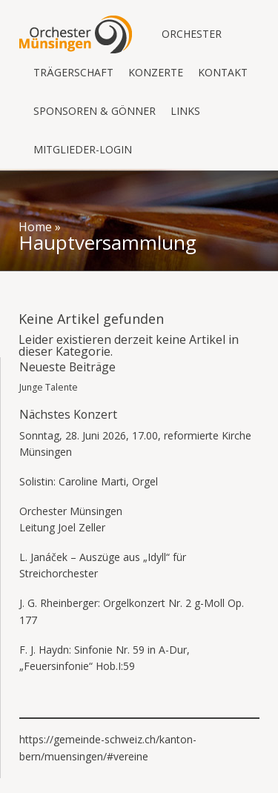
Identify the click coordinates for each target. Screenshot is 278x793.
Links (185, 111)
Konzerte (155, 72)
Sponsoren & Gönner (94, 111)
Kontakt (223, 72)
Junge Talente (48, 387)
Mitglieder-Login (82, 149)
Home (35, 227)
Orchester (192, 34)
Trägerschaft (73, 72)
